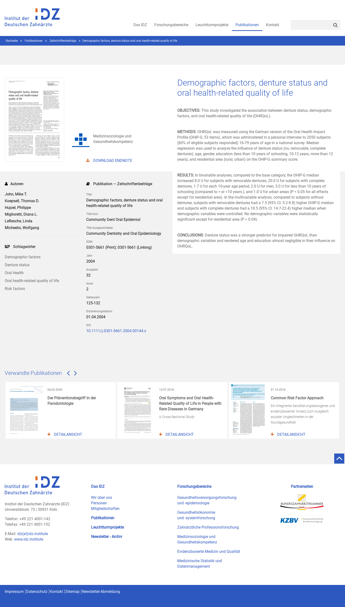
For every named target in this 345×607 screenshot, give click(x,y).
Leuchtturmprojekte (107, 527)
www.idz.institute (28, 539)
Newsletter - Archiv (106, 536)
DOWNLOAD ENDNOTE (109, 160)
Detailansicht (64, 434)
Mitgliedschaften (105, 508)
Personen (99, 503)
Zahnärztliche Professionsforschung (208, 527)
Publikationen (34, 40)
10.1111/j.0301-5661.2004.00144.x (116, 331)
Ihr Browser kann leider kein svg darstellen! (7, 246)
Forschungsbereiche (194, 486)
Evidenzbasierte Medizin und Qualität (208, 551)
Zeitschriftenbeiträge (63, 40)
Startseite (12, 40)
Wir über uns (101, 497)
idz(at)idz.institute (32, 533)
